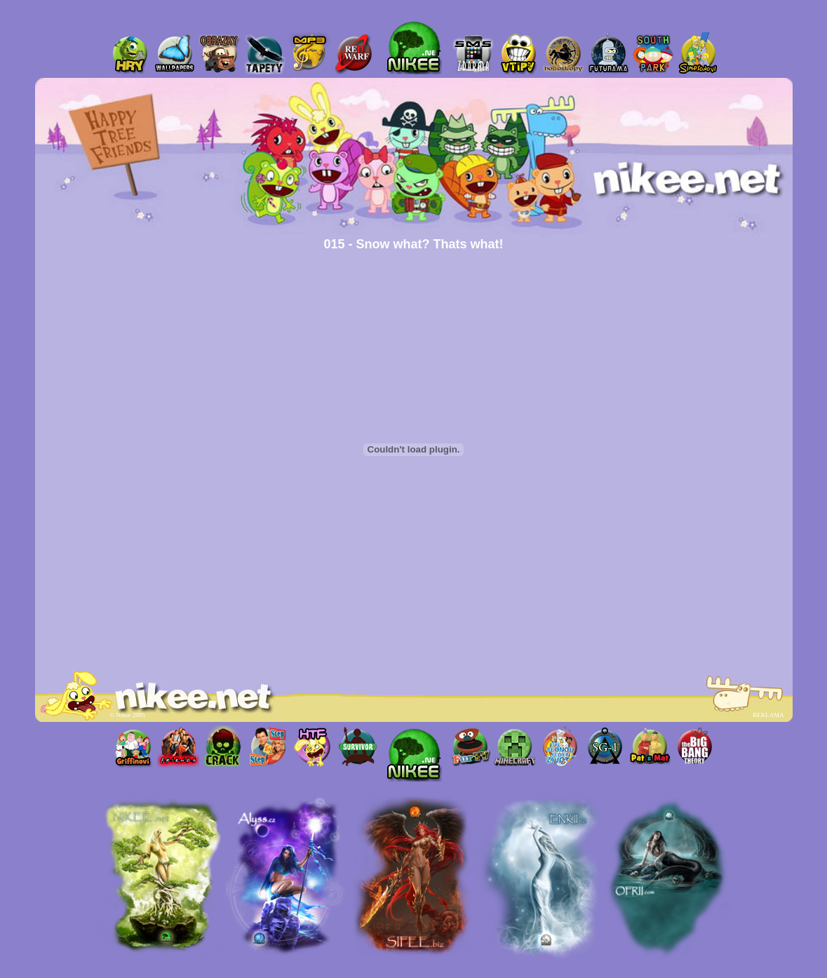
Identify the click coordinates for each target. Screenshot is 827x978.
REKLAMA (768, 714)
